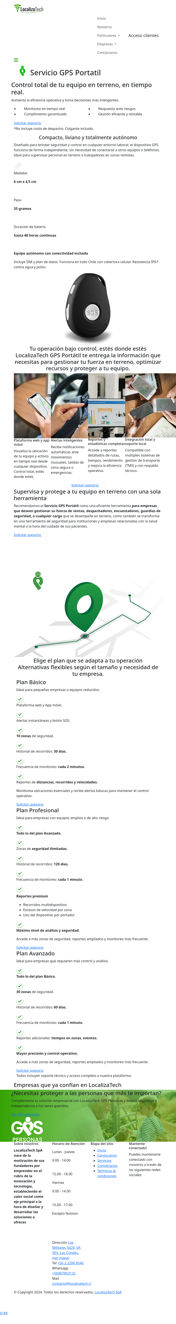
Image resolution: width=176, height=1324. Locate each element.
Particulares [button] (107, 35)
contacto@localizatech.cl (71, 1283)
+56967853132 (64, 1273)
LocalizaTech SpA (108, 1292)
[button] (16, 59)
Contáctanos (107, 52)
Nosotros (104, 27)
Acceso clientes (143, 35)
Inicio (101, 18)
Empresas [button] (105, 44)
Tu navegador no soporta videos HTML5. (46, 554)
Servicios (104, 1160)
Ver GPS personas (25, 1114)
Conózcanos (107, 1155)
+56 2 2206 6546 (71, 1263)
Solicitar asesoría (30, 123)
